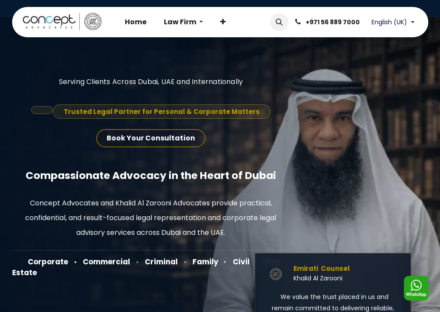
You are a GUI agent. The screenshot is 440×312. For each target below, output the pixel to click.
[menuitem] (135, 22)
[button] (279, 22)
